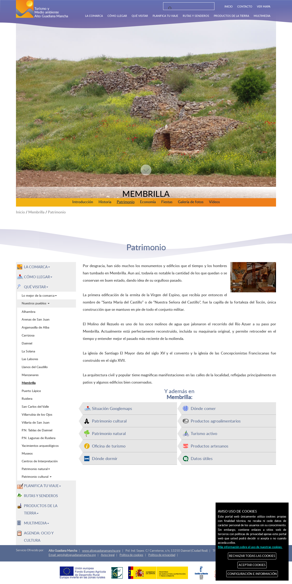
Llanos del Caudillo (35, 366)
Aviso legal (108, 555)
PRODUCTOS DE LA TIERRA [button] (40, 509)
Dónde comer (203, 408)
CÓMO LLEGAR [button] (38, 276)
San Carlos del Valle (35, 406)
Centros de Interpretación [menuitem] (40, 461)
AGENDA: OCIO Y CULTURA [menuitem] (39, 537)
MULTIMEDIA (262, 16)
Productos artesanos (209, 446)
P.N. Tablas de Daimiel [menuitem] (37, 430)
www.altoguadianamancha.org (101, 551)
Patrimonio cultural (109, 421)
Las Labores (30, 358)
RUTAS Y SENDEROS (196, 16)
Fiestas (166, 201)
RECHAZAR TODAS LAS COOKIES (252, 556)
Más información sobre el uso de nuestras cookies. (250, 547)
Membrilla (36, 212)
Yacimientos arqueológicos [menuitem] (40, 445)
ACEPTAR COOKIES (252, 565)
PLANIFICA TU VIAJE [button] (42, 485)
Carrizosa (28, 335)
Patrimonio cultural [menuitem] (37, 476)
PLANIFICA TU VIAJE (165, 16)
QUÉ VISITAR (140, 16)
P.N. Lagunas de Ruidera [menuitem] (38, 438)
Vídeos (214, 201)
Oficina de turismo (108, 446)
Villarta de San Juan (36, 422)
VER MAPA (263, 6)
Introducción (82, 201)
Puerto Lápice (31, 390)
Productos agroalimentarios (216, 421)
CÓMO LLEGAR (117, 16)
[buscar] (187, 8)
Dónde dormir (104, 458)
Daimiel (27, 343)
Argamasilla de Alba (35, 327)
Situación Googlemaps (112, 408)
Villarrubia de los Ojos (37, 414)
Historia (105, 201)
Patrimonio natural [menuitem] (36, 469)
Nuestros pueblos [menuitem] (36, 303)
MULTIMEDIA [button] (36, 523)
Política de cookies (131, 555)
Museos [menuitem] (27, 453)
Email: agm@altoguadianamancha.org (72, 555)
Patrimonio (126, 201)
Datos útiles (202, 458)
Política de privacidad (161, 555)
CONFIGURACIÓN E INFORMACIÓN (252, 574)
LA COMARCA (94, 16)
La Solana (28, 351)
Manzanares (30, 374)
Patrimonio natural (109, 433)
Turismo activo (204, 433)
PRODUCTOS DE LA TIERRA (231, 16)
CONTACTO (244, 6)
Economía (148, 201)
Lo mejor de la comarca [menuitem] (39, 295)
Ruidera (27, 398)
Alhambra (28, 311)
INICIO (228, 6)
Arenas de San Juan (36, 319)
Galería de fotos (190, 201)
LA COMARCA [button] (37, 266)
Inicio (20, 212)
